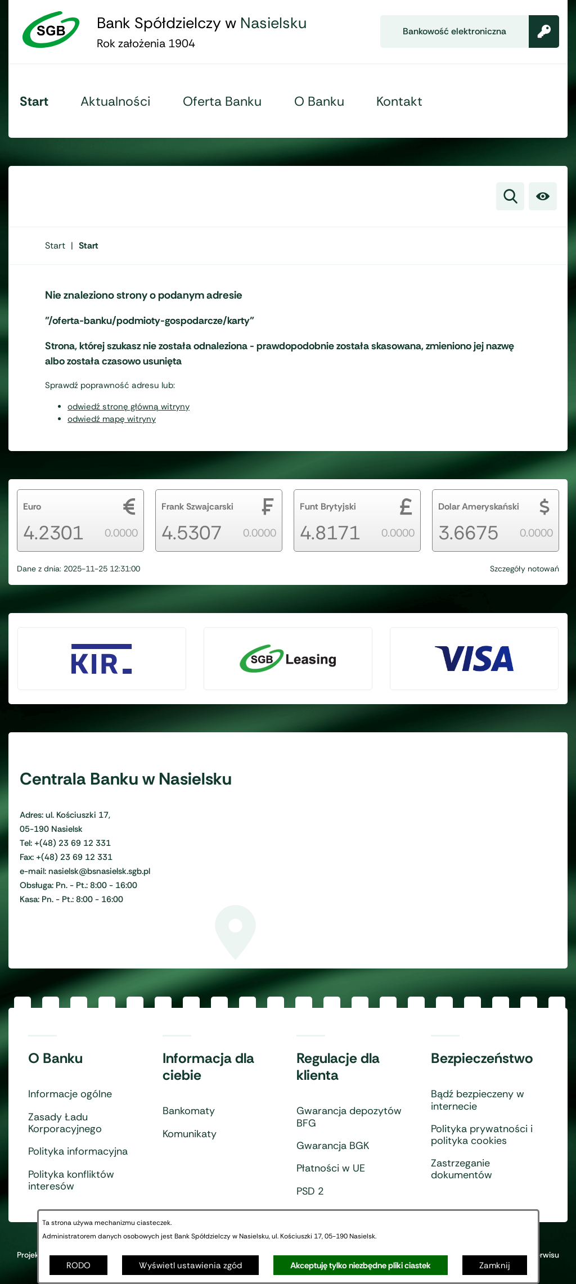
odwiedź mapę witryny (112, 419)
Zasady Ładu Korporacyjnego (65, 1123)
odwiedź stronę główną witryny (129, 406)
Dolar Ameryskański (478, 506)
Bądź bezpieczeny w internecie (477, 1100)
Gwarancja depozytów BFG (349, 1117)
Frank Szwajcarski (197, 506)
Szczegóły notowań (524, 569)
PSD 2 (310, 1192)
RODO (78, 1265)
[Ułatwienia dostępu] (543, 196)
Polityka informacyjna (78, 1152)
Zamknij (494, 1265)
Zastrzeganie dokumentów (461, 1169)
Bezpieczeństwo (482, 1058)
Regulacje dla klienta (338, 1067)
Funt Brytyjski (328, 506)
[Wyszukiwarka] (510, 196)
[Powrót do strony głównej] (55, 245)
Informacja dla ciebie (208, 1067)
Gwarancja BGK (332, 1146)
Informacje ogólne (70, 1094)
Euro (32, 506)
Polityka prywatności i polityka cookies (482, 1135)
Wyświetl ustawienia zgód (190, 1265)
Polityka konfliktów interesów (71, 1181)
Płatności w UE (330, 1169)
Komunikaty (190, 1134)
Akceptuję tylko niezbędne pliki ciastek (360, 1265)
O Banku (55, 1058)
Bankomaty (189, 1111)
